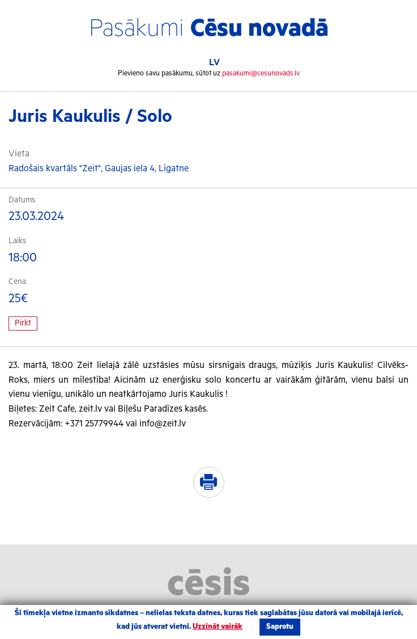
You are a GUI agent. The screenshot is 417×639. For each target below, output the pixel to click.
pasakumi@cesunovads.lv (261, 73)
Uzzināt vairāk (217, 627)
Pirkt (23, 323)
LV (214, 62)
